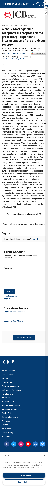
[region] (24, 469)
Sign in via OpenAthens (13, 321)
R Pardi (39, 48)
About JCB (6, 398)
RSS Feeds (6, 436)
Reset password (10, 296)
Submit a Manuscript (10, 386)
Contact (5, 425)
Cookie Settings (24, 482)
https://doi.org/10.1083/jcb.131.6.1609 (15, 59)
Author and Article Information (13, 53)
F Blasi (36, 50)
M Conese (5, 48)
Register (36, 239)
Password (8, 268)
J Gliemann (17, 50)
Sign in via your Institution (14, 311)
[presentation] (23, 283)
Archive (5, 378)
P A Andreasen (7, 50)
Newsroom (6, 429)
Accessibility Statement (11, 409)
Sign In (9, 291)
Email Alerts (7, 382)
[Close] (44, 456)
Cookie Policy (7, 413)
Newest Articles (8, 371)
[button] (38, 4)
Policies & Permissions (11, 405)
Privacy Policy (7, 433)
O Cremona (32, 48)
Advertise (6, 421)
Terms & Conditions (10, 417)
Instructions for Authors (11, 390)
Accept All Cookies (24, 475)
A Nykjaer (13, 48)
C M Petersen (22, 48)
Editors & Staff (8, 402)
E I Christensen (27, 50)
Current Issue (7, 375)
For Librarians (7, 394)
